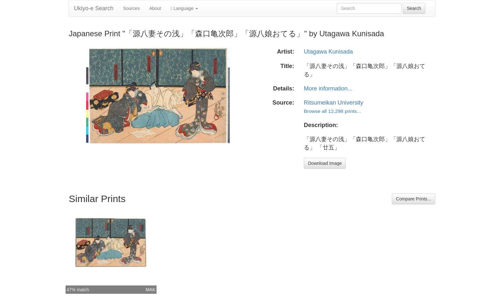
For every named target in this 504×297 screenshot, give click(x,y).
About (155, 8)
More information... (328, 88)
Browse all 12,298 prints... (332, 111)
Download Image (325, 163)
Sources (131, 8)
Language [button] (184, 8)
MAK (150, 289)
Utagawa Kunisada (328, 51)
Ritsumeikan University (333, 102)
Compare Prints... (413, 198)
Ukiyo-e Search (93, 8)
